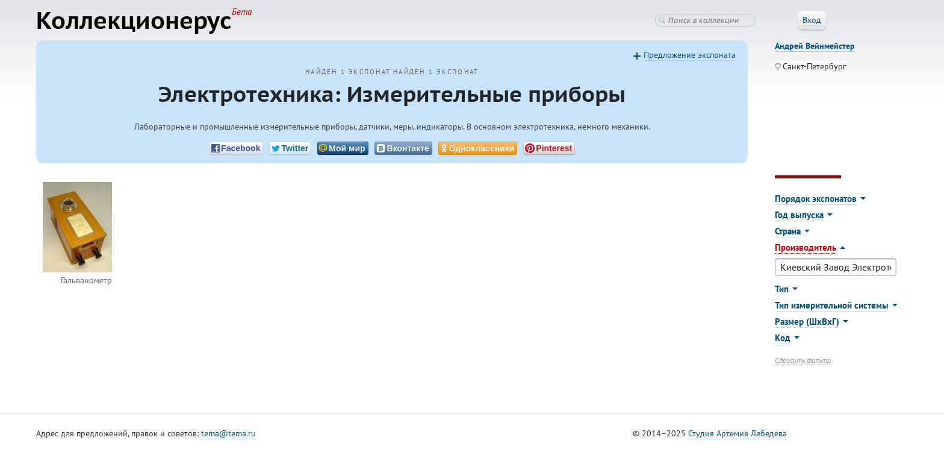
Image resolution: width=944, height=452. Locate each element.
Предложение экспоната (690, 54)
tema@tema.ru (228, 433)
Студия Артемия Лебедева (737, 433)
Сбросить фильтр (803, 360)
